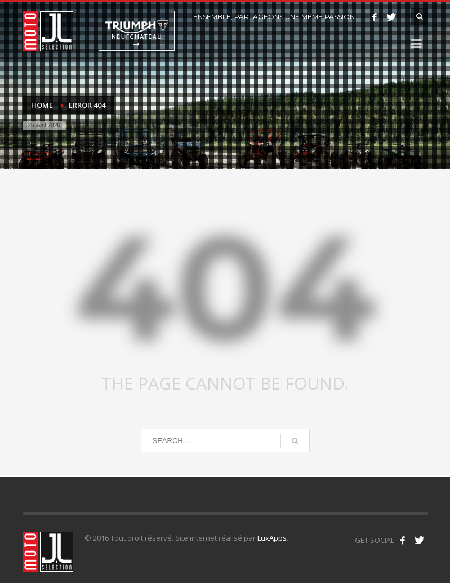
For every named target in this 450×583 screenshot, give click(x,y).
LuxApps (272, 538)
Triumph (137, 31)
